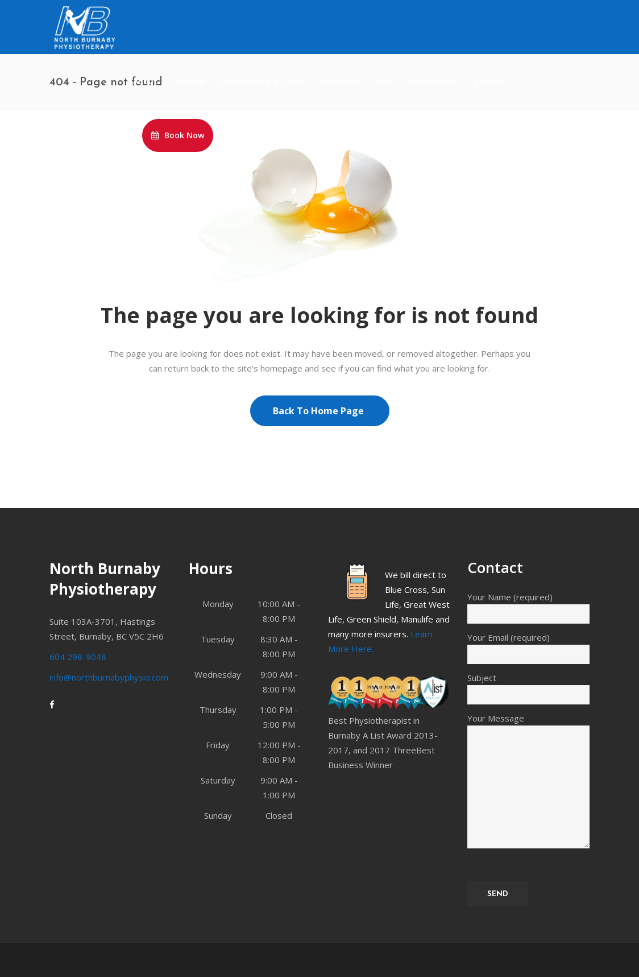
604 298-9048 (77, 656)
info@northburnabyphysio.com (108, 677)
